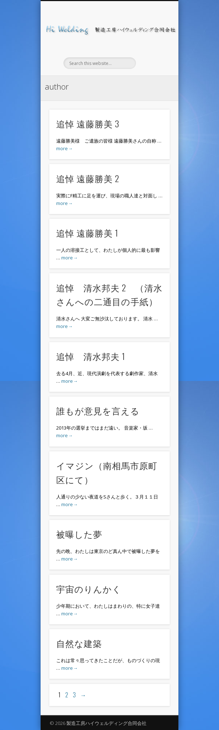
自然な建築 (79, 642)
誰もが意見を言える (98, 410)
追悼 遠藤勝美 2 (87, 178)
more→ (64, 148)
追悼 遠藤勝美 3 (87, 123)
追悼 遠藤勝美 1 (87, 232)
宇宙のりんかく (88, 588)
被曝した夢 (79, 533)
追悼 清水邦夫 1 (90, 355)
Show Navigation (152, 65)
